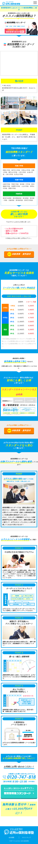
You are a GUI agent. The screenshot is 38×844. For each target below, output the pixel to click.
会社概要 (11, 837)
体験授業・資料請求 (19, 254)
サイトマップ (26, 837)
